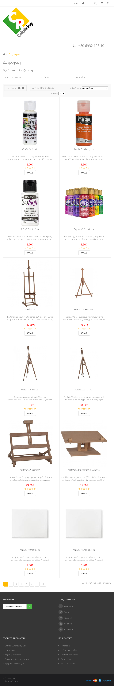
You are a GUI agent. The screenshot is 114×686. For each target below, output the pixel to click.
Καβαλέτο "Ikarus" (30, 389)
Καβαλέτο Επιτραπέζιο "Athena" (84, 469)
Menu (75, 3)
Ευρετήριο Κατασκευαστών (17, 659)
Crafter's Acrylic (30, 149)
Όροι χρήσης (67, 659)
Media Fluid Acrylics (84, 149)
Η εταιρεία (65, 645)
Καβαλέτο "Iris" (30, 309)
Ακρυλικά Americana (84, 229)
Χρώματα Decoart (13, 77)
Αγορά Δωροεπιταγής (14, 663)
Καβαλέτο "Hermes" (84, 309)
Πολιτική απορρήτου (70, 654)
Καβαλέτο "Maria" (84, 389)
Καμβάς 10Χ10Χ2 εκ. (30, 549)
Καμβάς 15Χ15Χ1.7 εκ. (84, 549)
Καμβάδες (45, 77)
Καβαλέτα (80, 77)
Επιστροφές (10, 650)
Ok (29, 606)
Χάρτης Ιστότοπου (13, 654)
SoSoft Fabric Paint (29, 229)
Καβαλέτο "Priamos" (30, 469)
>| (43, 584)
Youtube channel (68, 663)
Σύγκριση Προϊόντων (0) (43, 88)
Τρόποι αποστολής (69, 650)
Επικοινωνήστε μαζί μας (15, 645)
